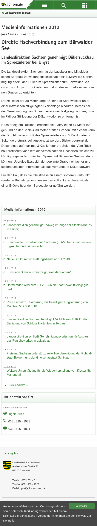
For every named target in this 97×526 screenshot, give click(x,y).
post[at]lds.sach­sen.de (33, 488)
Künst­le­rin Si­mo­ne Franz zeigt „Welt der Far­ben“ (39, 272)
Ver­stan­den (81, 506)
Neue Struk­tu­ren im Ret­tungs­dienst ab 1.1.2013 (38, 259)
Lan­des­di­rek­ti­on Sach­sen (17, 13)
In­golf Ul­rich (16, 414)
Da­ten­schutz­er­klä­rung (24, 511)
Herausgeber (11, 453)
